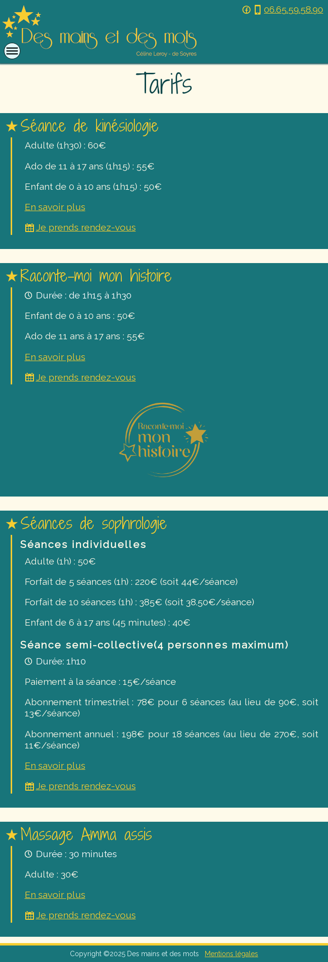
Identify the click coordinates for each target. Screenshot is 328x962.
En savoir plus (55, 206)
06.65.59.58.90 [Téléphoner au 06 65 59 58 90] (288, 10)
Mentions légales (231, 954)
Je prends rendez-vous (80, 227)
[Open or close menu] (12, 51)
